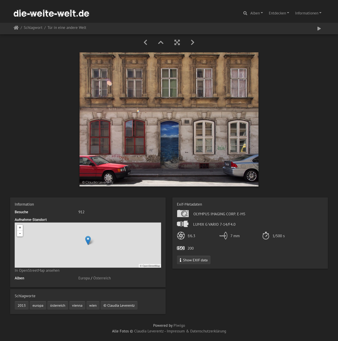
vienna (77, 305)
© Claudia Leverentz (119, 305)
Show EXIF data (194, 260)
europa (38, 305)
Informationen (306, 13)
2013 (22, 305)
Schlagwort (33, 28)
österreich (57, 305)
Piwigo (179, 325)
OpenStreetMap (151, 265)
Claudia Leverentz (149, 331)
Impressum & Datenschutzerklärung (196, 331)
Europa (84, 278)
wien (93, 305)
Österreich (102, 278)
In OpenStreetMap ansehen (37, 270)
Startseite (16, 28)
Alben (255, 13)
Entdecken (277, 13)
